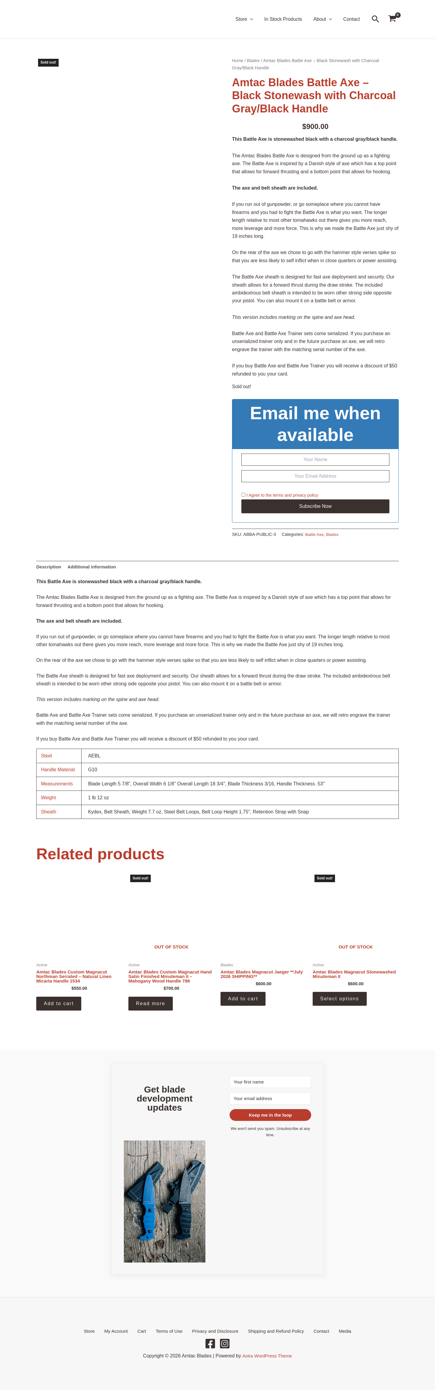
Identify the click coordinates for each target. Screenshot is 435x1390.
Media (334, 1330)
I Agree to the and (279, 495)
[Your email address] (270, 1098)
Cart (145, 1330)
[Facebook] (210, 1343)
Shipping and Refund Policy (271, 1330)
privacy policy (305, 495)
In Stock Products (287, 19)
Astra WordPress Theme (267, 1355)
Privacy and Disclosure (212, 1330)
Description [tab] (49, 567)
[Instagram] (224, 1343)
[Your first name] (270, 1081)
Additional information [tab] (95, 567)
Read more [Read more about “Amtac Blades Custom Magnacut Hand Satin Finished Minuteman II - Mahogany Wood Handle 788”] (150, 1005)
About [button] (325, 19)
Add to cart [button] (59, 1005)
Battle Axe (315, 534)
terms (278, 495)
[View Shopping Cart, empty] (392, 19)
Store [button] (250, 19)
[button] (256, 19)
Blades (254, 60)
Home (238, 60)
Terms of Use (168, 1330)
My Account (123, 1330)
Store (100, 1330)
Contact (352, 19)
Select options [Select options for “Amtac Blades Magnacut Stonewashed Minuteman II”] (339, 1000)
